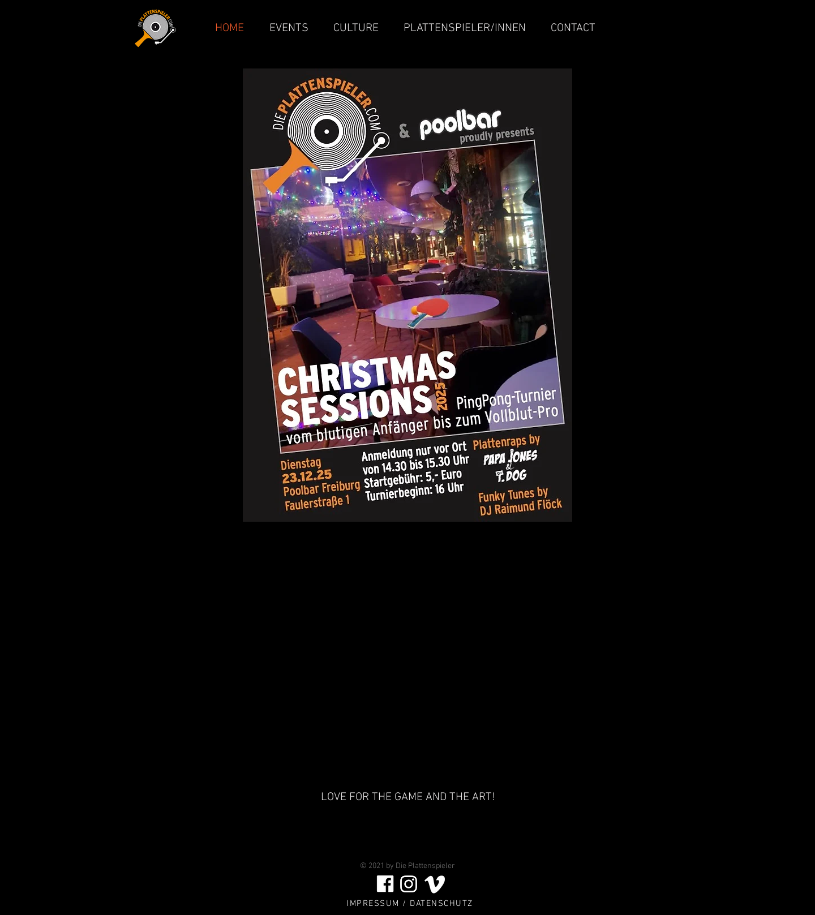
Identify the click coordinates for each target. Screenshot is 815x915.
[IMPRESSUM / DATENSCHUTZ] (411, 903)
